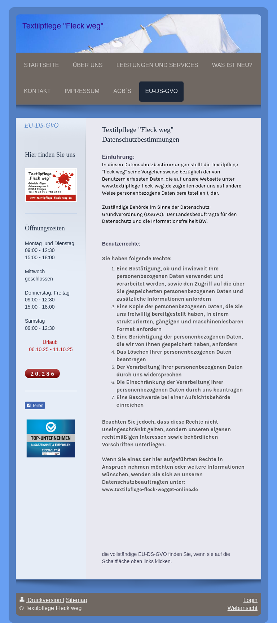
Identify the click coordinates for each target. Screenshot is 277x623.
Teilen (34, 405)
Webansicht (243, 608)
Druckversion (41, 600)
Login (250, 600)
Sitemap (76, 600)
